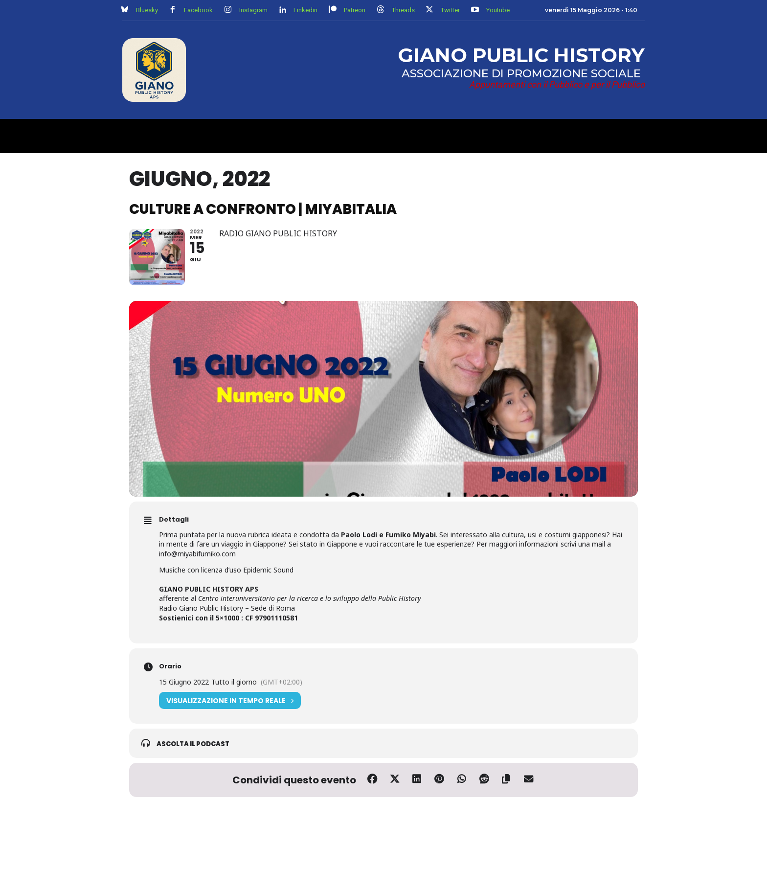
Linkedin (305, 10)
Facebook (198, 10)
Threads (403, 10)
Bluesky (147, 10)
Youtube (498, 10)
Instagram (253, 10)
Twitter (450, 10)
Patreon (354, 10)
